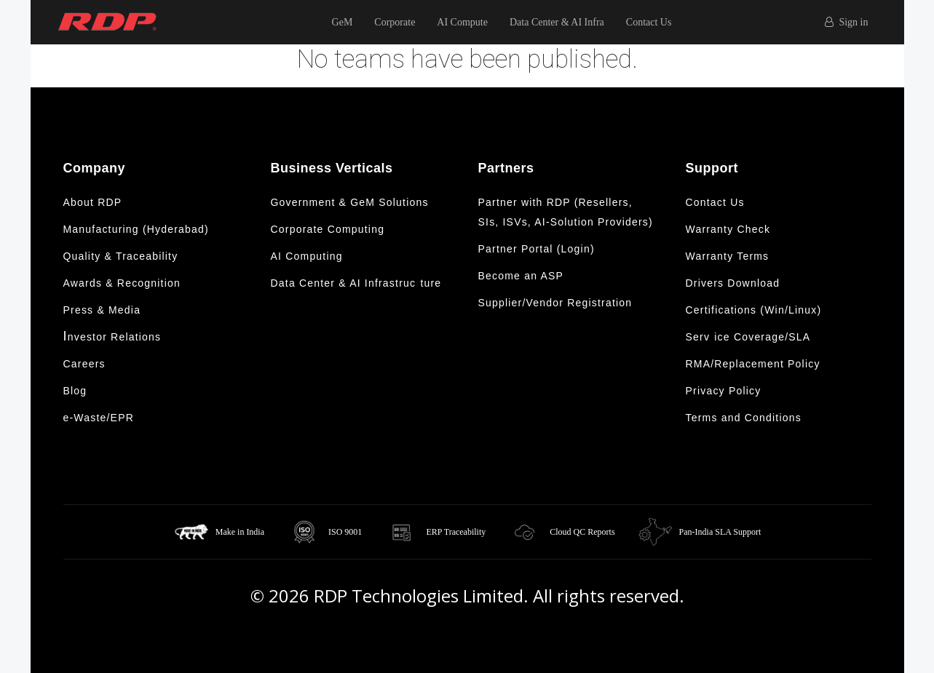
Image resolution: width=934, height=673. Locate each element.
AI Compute (462, 22)
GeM (342, 22)
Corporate (394, 22)
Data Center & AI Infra (557, 22)
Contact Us (649, 22)
